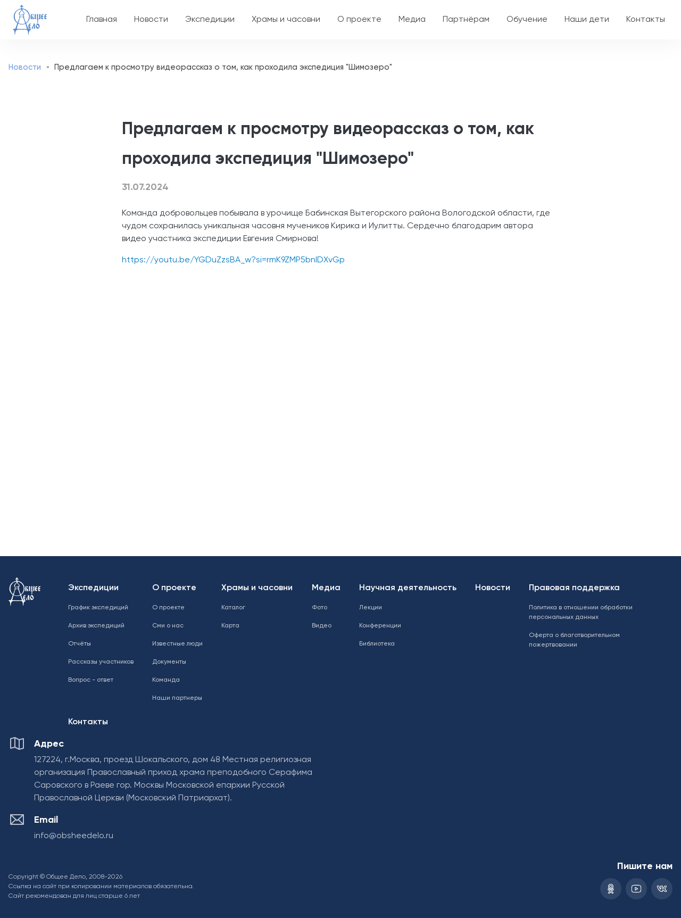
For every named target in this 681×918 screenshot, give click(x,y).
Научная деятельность (407, 588)
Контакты (645, 19)
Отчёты (79, 644)
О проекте (359, 19)
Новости (151, 19)
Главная (101, 19)
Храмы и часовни (286, 19)
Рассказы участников (101, 662)
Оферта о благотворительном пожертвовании (574, 640)
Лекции (370, 608)
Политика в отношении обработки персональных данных (581, 613)
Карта (230, 626)
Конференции (380, 626)
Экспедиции (210, 19)
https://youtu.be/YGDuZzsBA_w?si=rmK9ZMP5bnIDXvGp (233, 260)
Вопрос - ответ (90, 680)
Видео (321, 626)
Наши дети (586, 19)
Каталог (233, 608)
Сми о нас (168, 626)
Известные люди (177, 644)
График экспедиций (98, 608)
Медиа (412, 19)
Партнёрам (466, 19)
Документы (169, 662)
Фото (319, 608)
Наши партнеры (177, 698)
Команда (166, 680)
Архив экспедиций (96, 626)
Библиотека (377, 644)
